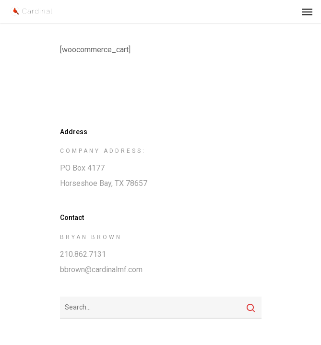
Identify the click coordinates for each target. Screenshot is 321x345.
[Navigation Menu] (307, 11)
